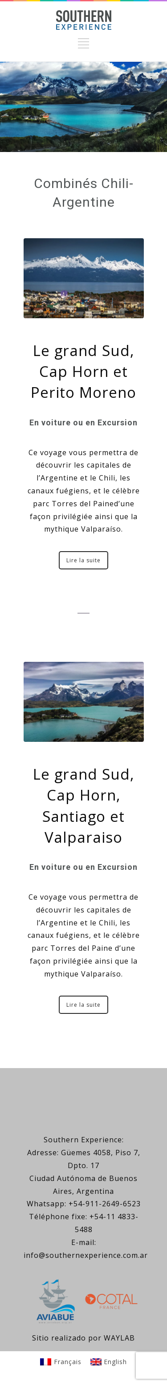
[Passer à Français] (61, 1362)
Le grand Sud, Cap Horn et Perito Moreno (83, 371)
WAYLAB (119, 1338)
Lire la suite (83, 560)
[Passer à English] (109, 1362)
